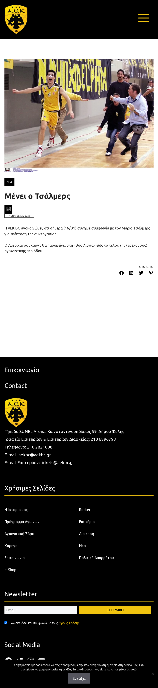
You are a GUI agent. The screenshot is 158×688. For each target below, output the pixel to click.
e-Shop (10, 569)
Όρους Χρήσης (69, 623)
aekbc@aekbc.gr (34, 454)
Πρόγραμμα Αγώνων (22, 521)
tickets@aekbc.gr (57, 462)
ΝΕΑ (9, 181)
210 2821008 (39, 447)
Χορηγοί (11, 545)
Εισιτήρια (87, 521)
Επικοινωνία (14, 557)
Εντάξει (79, 678)
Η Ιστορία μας (16, 509)
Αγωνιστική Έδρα (19, 533)
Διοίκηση (86, 533)
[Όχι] (152, 674)
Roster (84, 509)
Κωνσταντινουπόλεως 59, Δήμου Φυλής (85, 431)
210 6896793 (103, 439)
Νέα (82, 545)
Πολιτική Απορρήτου (96, 557)
